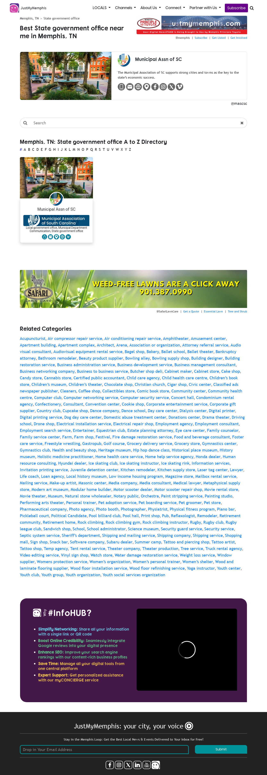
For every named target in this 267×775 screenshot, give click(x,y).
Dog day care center (83, 417)
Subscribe (236, 7)
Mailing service (33, 483)
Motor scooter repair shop (178, 489)
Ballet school (173, 351)
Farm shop (83, 437)
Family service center (40, 437)
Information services (211, 463)
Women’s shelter (197, 561)
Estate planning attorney (150, 430)
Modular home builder (91, 489)
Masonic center (92, 483)
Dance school (133, 410)
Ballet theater (200, 351)
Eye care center (190, 430)
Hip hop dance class (151, 450)
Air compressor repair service (75, 338)
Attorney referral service (205, 345)
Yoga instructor (201, 568)
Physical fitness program (192, 509)
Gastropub (91, 443)
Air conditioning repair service (132, 338)
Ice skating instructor (139, 463)
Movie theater (33, 496)
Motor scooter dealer (132, 489)
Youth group (52, 574)
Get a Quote (191, 311)
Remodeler (207, 515)
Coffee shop (89, 391)
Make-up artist (63, 483)
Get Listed (219, 38)
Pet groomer (190, 502)
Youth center (229, 568)
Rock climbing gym (123, 522)
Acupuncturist (32, 338)
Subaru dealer (119, 542)
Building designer (207, 358)
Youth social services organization (134, 574)
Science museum (143, 529)
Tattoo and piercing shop (186, 542)
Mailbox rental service (215, 476)
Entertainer (83, 430)
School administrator (106, 529)
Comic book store (153, 391)
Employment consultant (217, 423)
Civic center (200, 384)
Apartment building (38, 345)
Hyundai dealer (72, 463)
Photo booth (107, 509)
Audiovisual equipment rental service (87, 351)
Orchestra (150, 496)
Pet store (212, 502)
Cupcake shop (75, 410)
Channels (124, 7)
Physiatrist (157, 509)
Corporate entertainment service (176, 404)
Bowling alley (137, 358)
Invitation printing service (44, 469)
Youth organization (83, 574)
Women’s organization (109, 561)
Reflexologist (183, 515)
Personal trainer (81, 502)
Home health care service (119, 456)
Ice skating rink (175, 463)
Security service (219, 529)
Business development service (144, 364)
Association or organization (154, 345)
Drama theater (216, 417)
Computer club (47, 397)
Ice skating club (102, 463)
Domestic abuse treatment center (135, 417)
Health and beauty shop (74, 450)
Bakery (153, 351)
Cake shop (230, 371)
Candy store (31, 378)
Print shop (150, 515)
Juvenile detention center (94, 469)
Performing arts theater (42, 502)
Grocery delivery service (149, 443)
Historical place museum (194, 450)
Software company (87, 542)
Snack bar (59, 542)
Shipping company (174, 535)
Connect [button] (173, 7)
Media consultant (155, 483)
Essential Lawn (213, 311)
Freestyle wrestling (62, 443)
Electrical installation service (84, 423)
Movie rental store (221, 489)
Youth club (29, 574)
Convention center (102, 404)
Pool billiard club (104, 515)
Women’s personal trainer (156, 561)
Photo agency (81, 509)
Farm (67, 437)
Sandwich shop (56, 529)
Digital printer (222, 410)
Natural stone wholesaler (88, 496)
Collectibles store (118, 391)
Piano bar (226, 509)
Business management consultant (205, 364)
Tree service (192, 548)
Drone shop (44, 423)
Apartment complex (76, 345)
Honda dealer (208, 456)
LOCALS (100, 7)
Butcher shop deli (146, 371)
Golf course (114, 443)
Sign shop (39, 542)
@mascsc (239, 103)
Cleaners (68, 391)
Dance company (104, 410)
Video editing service (39, 555)
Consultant (73, 404)
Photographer (133, 509)
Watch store (101, 555)
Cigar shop (177, 384)
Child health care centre (184, 378)
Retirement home (59, 522)
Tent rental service (87, 548)
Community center (188, 391)
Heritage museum (114, 450)
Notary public (126, 496)
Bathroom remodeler (57, 358)
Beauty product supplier (101, 358)
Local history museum (86, 476)
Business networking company (47, 371)
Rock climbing (90, 522)
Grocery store (187, 443)
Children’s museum (49, 384)
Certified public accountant (99, 378)
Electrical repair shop (133, 423)
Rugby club (213, 522)
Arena (121, 345)
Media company (123, 483)
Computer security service (144, 397)
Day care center (162, 410)
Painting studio (218, 496)
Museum (55, 496)
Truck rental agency (223, 548)
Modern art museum (50, 489)
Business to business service (102, 371)
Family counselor (223, 430)
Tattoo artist (223, 542)
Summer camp (148, 542)
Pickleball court (34, 515)
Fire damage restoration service (142, 437)
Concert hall (182, 397)
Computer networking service (91, 397)
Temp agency (56, 548)
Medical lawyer (187, 483)
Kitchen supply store (176, 469)
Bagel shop (134, 351)
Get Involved (239, 38)
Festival (103, 437)
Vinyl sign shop (74, 555)
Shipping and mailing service (128, 535)
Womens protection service (62, 561)
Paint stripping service (182, 496)
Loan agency (52, 476)
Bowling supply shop (170, 358)
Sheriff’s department (81, 535)
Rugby (195, 522)
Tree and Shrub (237, 311)
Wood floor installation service (98, 568)
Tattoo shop (31, 548)
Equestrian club (110, 430)
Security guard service (181, 529)
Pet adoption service (117, 502)
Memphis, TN (29, 18)
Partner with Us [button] (204, 7)
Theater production (160, 548)
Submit (221, 749)
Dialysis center (193, 410)
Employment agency (174, 423)
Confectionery (48, 404)
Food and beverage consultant (202, 437)
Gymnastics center (219, 443)
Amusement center (208, 338)
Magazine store (179, 476)
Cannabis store (57, 378)
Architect (105, 345)
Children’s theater (85, 384)
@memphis (183, 38)
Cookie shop (133, 404)
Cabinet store (206, 371)
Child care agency (143, 378)
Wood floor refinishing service (157, 568)
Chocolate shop (118, 384)
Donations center (184, 417)
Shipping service (208, 535)
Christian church (150, 384)
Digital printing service (41, 417)
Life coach (29, 476)
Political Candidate (69, 515)
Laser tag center (212, 469)
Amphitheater (176, 338)
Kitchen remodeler (138, 469)
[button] (68, 236)
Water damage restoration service (146, 555)
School (79, 529)
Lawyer (236, 469)
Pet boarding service (157, 502)
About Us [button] (149, 7)
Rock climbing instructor (165, 522)
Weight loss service (197, 555)
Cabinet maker (178, 371)
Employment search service (45, 430)
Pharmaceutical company (43, 509)
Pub (165, 515)
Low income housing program (136, 476)
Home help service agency (169, 456)
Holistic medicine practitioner (65, 456)
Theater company (123, 548)
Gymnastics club (35, 450)
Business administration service (86, 364)
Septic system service (40, 535)
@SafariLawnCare (167, 311)
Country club (48, 410)
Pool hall (131, 515)
